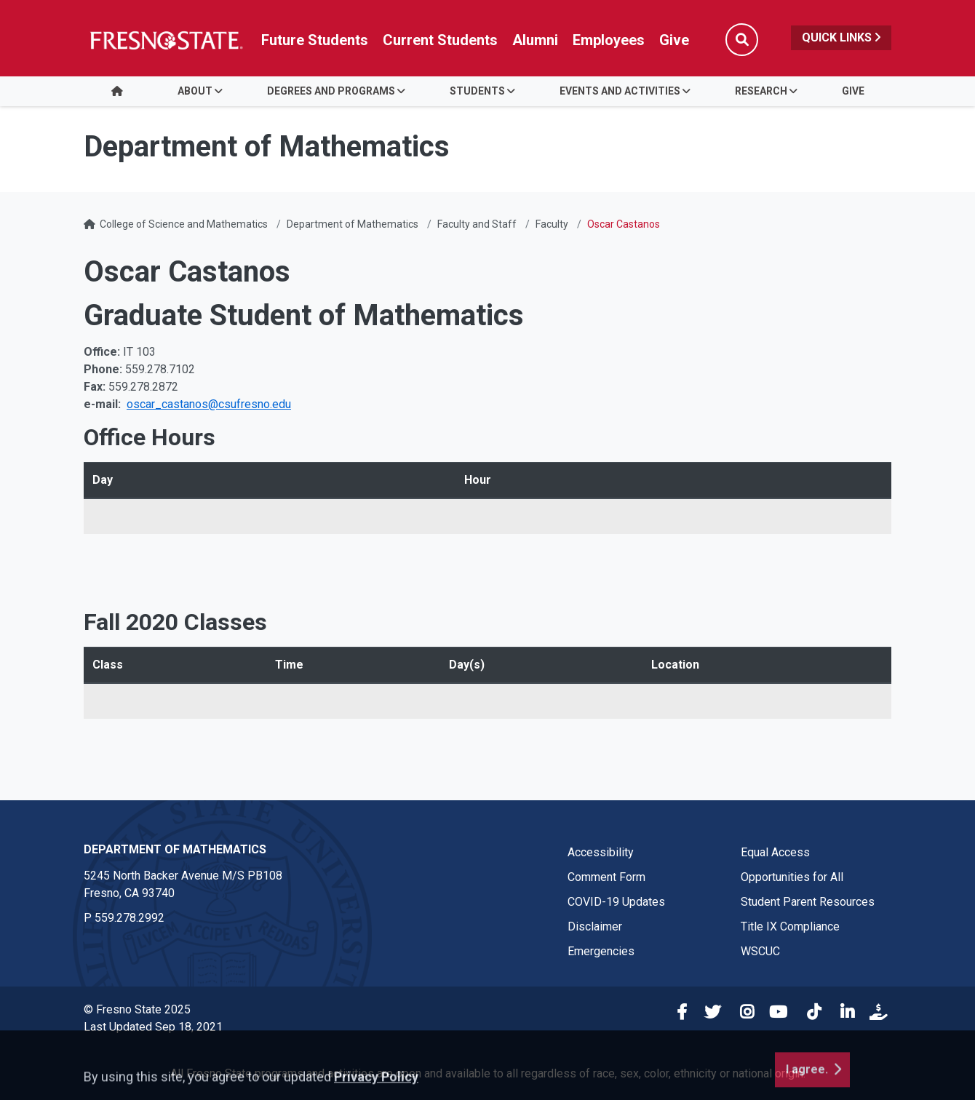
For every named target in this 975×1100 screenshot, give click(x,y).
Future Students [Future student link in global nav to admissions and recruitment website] (314, 40)
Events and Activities (620, 91)
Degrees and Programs (331, 91)
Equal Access (775, 852)
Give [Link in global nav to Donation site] (674, 40)
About (195, 91)
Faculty (552, 224)
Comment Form (606, 877)
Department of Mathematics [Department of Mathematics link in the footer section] (175, 849)
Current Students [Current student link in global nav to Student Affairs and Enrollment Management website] (440, 40)
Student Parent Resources (808, 902)
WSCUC (760, 951)
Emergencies (601, 951)
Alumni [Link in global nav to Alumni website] (535, 40)
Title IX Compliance (790, 926)
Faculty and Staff (477, 224)
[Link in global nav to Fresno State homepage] (165, 40)
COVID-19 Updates (616, 902)
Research (761, 91)
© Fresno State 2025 (137, 1009)
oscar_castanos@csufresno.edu (209, 404)
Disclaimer (595, 926)
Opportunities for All (792, 877)
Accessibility (601, 852)
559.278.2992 (129, 918)
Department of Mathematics (352, 224)
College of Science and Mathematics (184, 224)
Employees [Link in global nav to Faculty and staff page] (609, 40)
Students (477, 91)
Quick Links (841, 37)
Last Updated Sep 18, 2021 (153, 1027)
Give (853, 91)
